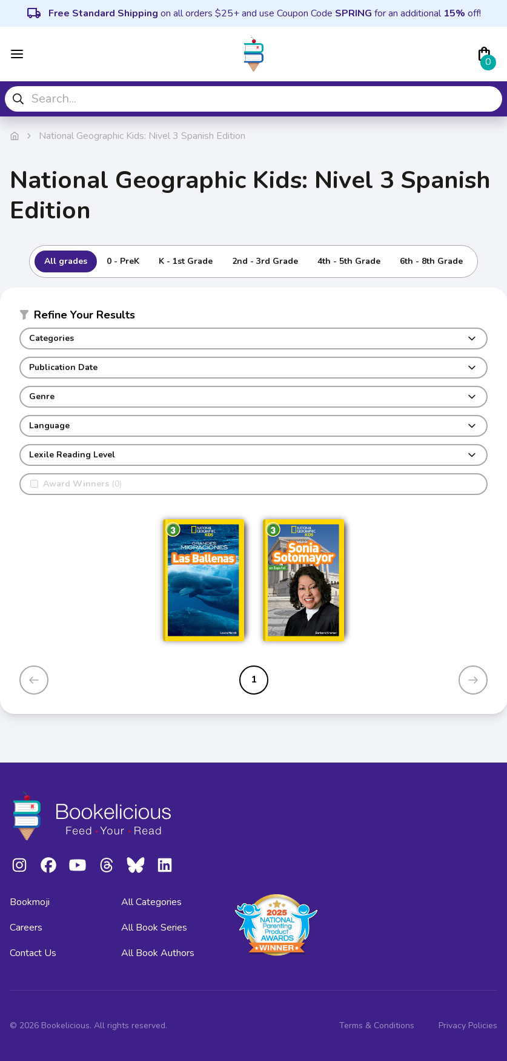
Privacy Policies (468, 1025)
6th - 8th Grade (431, 261)
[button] (253, 317)
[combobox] (253, 99)
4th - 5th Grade (348, 261)
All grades (65, 261)
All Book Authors (157, 953)
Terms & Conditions (376, 1025)
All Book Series (154, 927)
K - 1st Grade (186, 261)
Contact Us (33, 953)
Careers (26, 927)
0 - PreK (123, 261)
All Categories (151, 902)
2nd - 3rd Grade (265, 261)
